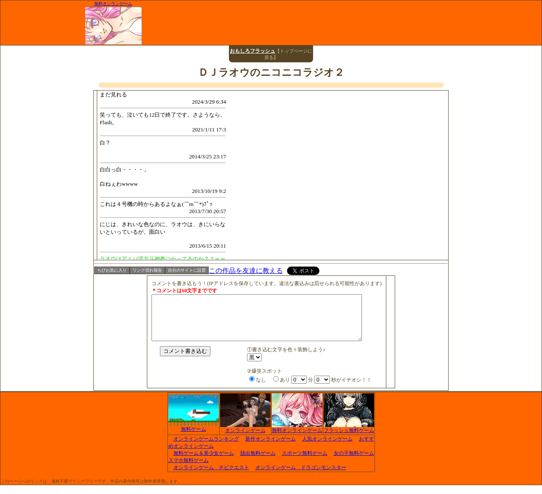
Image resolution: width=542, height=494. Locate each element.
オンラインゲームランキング (206, 448)
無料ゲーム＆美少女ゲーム (203, 462)
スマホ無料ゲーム (188, 469)
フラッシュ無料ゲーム (349, 436)
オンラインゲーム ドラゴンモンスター (300, 476)
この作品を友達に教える (246, 270)
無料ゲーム (193, 435)
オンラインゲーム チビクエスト (211, 476)
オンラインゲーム (245, 436)
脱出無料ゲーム (258, 462)
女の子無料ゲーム (354, 462)
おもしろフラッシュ (252, 51)
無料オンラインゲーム (297, 436)
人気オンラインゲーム (327, 448)
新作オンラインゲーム (270, 448)
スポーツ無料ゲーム (304, 462)
